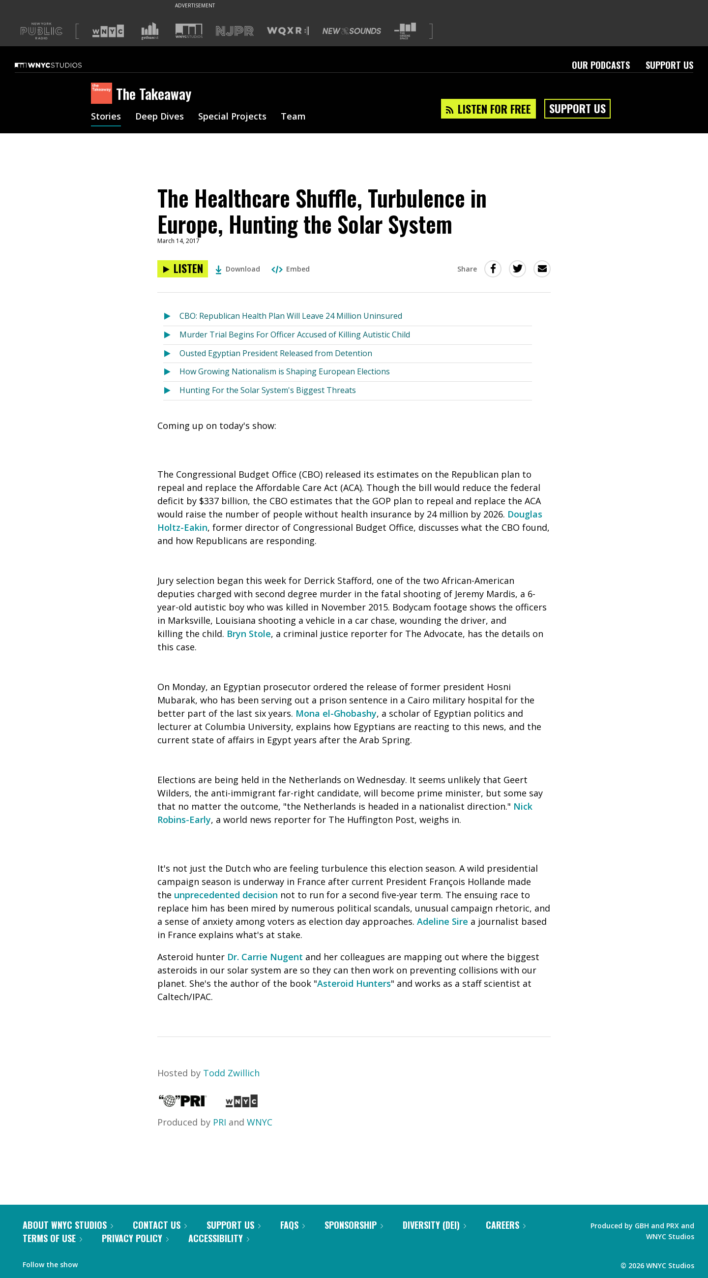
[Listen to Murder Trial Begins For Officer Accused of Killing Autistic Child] (171, 335)
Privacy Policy (135, 1238)
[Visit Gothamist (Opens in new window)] (150, 31)
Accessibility (218, 1238)
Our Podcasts (601, 65)
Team (293, 117)
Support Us (669, 65)
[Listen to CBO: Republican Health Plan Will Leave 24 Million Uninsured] (171, 316)
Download (237, 269)
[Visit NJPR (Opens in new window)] (235, 31)
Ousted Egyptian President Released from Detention (275, 353)
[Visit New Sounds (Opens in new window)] (352, 31)
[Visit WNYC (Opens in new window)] (108, 31)
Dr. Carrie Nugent (265, 957)
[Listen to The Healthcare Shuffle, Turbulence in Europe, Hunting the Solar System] (182, 268)
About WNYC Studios (68, 1224)
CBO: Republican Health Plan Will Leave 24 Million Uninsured (290, 315)
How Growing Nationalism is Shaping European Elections (284, 371)
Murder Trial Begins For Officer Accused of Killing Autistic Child (294, 334)
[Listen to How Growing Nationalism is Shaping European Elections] (171, 372)
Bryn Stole (249, 633)
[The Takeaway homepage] (103, 94)
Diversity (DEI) (434, 1224)
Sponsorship (353, 1224)
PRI (219, 1122)
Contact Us (160, 1224)
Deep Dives (159, 117)
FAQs (292, 1224)
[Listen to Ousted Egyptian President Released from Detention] (171, 354)
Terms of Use (52, 1238)
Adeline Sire (442, 921)
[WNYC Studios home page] (60, 65)
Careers (506, 1224)
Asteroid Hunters (354, 983)
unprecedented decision (226, 895)
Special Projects (232, 117)
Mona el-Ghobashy (336, 713)
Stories (106, 117)
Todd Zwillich (231, 1073)
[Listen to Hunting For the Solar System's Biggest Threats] (171, 391)
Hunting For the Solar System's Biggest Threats (267, 390)
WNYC (259, 1122)
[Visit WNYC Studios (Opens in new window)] (189, 31)
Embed (290, 269)
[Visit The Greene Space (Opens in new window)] (405, 31)
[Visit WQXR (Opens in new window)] (288, 31)
